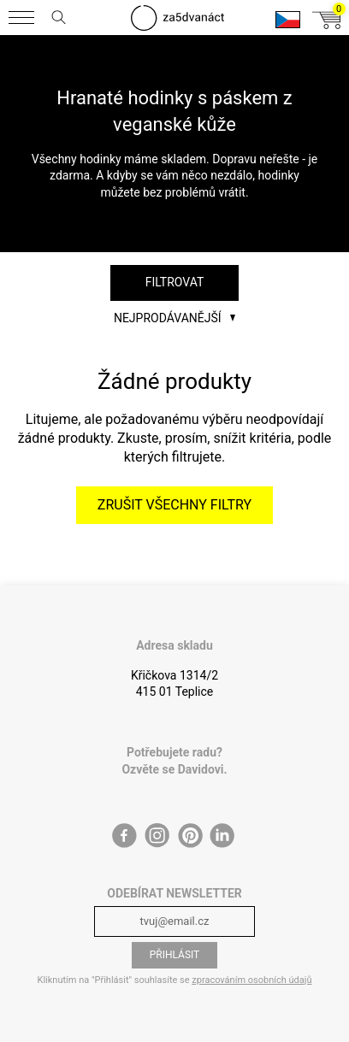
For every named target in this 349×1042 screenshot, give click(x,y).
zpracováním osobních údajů (251, 980)
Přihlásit (175, 955)
